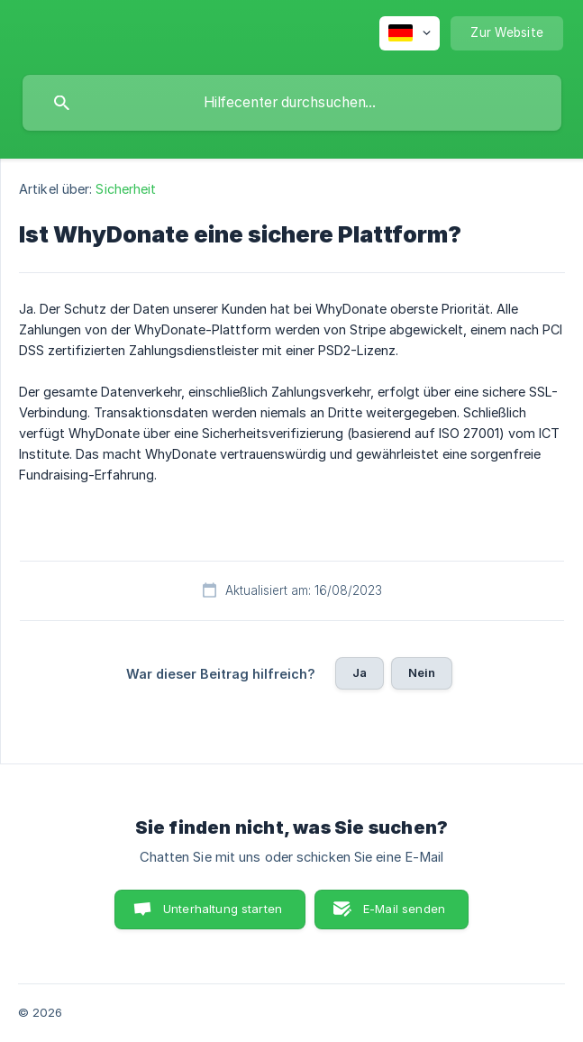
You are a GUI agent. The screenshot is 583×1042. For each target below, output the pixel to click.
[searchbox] (292, 103)
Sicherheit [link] (126, 189)
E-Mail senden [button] (404, 908)
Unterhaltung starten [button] (222, 908)
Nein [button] (422, 672)
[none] (409, 33)
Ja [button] (359, 672)
